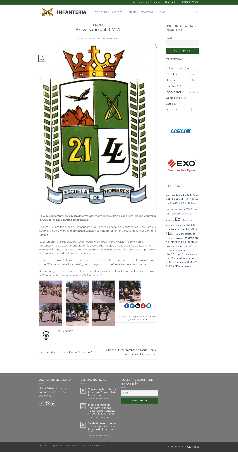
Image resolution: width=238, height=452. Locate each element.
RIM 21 (144, 319)
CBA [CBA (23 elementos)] (175, 202)
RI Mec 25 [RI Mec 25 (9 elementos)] (183, 258)
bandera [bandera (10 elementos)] (176, 195)
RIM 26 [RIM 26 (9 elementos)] (171, 250)
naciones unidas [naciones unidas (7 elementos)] (173, 238)
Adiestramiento (175, 68)
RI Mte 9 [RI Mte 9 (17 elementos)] (171, 262)
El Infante (112, 39)
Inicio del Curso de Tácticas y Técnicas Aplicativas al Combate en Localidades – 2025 (101, 409)
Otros (169, 103)
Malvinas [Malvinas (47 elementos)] (173, 233)
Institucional (173, 92)
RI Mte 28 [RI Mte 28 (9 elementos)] (181, 262)
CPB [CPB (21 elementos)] (187, 202)
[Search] (197, 12)
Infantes (98, 25)
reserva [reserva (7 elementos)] (169, 246)
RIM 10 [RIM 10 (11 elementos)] (181, 246)
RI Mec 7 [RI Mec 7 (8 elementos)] (187, 254)
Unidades (118, 12)
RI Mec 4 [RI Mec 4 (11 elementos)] (187, 250)
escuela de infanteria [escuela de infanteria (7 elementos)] (174, 225)
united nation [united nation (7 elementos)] (188, 267)
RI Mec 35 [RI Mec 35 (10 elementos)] (193, 258)
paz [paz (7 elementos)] (181, 238)
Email (169, 38)
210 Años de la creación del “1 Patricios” (65, 352)
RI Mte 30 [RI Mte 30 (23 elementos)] (172, 266)
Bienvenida (102, 12)
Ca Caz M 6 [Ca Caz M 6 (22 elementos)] (188, 194)
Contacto (155, 2)
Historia (132, 12)
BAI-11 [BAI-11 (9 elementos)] (168, 195)
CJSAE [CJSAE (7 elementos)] (181, 203)
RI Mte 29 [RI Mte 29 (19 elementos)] (192, 262)
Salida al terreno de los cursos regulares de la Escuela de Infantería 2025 (102, 428)
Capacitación (149, 12)
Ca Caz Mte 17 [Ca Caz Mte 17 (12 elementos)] (183, 198)
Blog (162, 12)
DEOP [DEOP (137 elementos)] (188, 208)
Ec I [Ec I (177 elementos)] (179, 219)
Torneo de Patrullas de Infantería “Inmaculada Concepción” (102, 392)
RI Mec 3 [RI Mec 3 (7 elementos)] (178, 251)
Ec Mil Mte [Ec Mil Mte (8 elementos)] (187, 220)
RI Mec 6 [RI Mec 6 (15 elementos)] (178, 254)
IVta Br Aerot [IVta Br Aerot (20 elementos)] (190, 228)
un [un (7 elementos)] (180, 267)
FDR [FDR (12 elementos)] (178, 229)
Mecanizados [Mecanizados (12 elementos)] (188, 234)
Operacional (173, 97)
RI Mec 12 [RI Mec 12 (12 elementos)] (173, 258)
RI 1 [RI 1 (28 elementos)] (175, 246)
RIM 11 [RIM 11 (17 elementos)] (189, 246)
